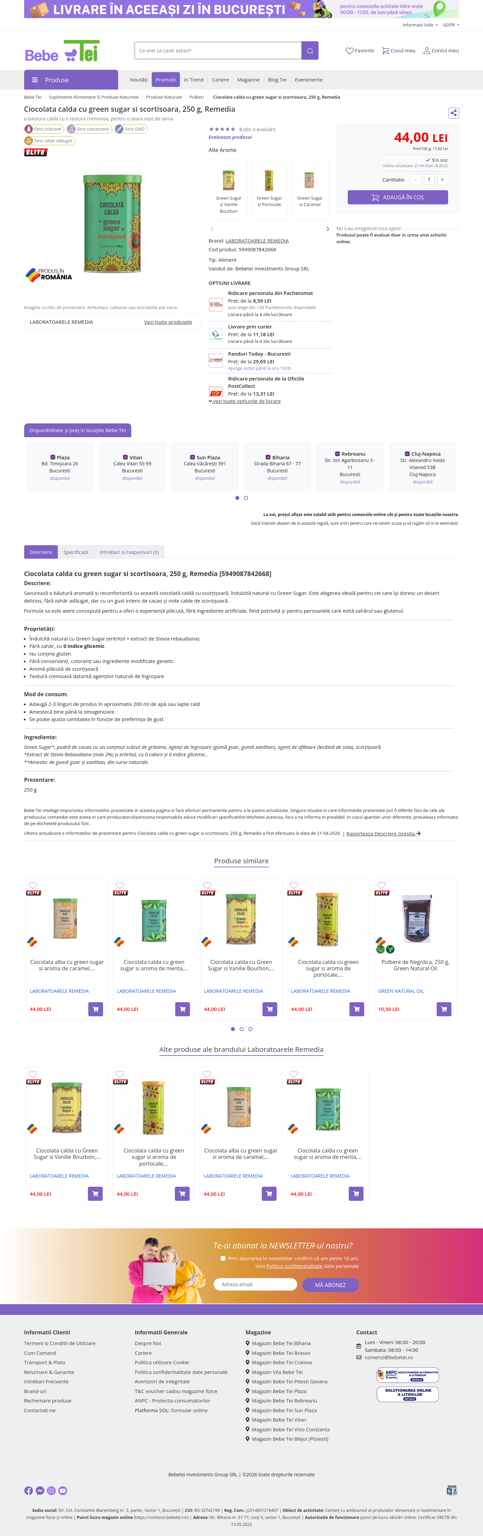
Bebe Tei (33, 97)
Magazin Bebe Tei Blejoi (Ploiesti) (287, 1438)
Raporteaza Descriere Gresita (383, 833)
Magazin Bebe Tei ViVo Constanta (288, 1429)
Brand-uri (35, 1391)
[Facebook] (28, 1490)
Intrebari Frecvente (46, 1381)
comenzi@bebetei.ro (389, 1357)
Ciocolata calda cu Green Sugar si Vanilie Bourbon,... (241, 965)
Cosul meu (399, 49)
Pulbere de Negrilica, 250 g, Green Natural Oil (415, 965)
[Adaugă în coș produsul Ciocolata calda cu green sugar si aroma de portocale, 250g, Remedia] (356, 1009)
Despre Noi (148, 1343)
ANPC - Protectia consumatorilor (173, 1400)
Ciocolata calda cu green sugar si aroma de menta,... (154, 965)
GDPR (449, 25)
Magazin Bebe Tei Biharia (278, 1343)
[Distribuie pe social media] (453, 113)
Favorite (360, 50)
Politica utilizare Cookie (162, 1362)
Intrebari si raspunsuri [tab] (129, 552)
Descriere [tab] (41, 552)
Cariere (143, 1352)
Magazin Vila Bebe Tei (274, 1372)
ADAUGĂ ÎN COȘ (398, 197)
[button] (237, 498)
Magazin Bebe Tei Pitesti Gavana (287, 1381)
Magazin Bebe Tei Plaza (276, 1391)
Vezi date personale (307, 1266)
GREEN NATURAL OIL (401, 991)
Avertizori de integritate (162, 1381)
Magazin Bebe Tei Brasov (278, 1352)
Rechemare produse (47, 1400)
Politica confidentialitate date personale (181, 1372)
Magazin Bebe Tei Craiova (279, 1362)
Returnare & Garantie (49, 1372)
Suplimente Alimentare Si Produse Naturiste (93, 97)
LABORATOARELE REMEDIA (257, 240)
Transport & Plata (44, 1362)
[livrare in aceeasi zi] (241, 9)
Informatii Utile (418, 25)
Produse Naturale (164, 97)
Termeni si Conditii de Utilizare (60, 1343)
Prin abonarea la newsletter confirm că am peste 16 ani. (293, 1258)
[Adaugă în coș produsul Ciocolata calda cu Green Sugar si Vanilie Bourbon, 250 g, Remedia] (269, 1009)
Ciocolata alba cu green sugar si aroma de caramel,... (67, 965)
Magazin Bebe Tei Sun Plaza (281, 1410)
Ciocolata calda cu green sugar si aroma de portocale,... (328, 968)
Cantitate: (393, 179)
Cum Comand (40, 1352)
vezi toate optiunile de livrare (245, 401)
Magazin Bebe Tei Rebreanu (281, 1400)
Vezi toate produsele (168, 321)
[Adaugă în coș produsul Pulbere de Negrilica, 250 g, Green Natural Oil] (444, 1009)
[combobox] (218, 50)
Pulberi (197, 97)
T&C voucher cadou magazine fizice (176, 1391)
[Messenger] (40, 1490)
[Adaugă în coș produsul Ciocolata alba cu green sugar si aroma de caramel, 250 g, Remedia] (95, 1009)
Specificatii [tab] (75, 552)
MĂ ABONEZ (330, 1285)
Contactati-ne (40, 1410)
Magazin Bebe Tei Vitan (276, 1419)
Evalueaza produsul (230, 137)
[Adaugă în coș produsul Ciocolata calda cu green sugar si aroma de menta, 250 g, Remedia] (182, 1009)
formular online (189, 1410)
